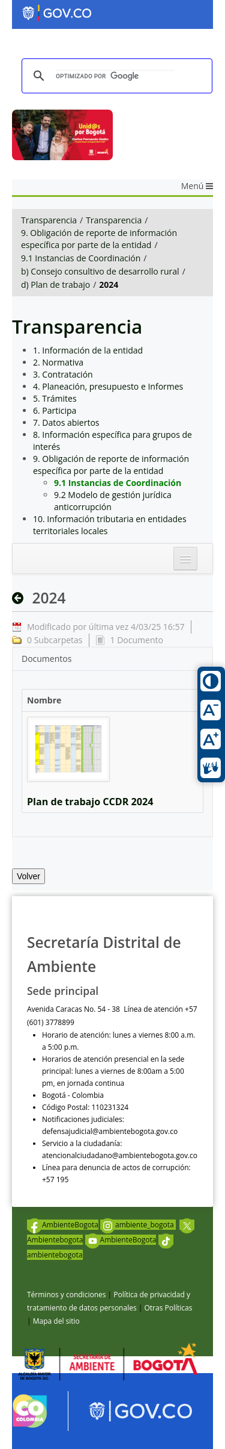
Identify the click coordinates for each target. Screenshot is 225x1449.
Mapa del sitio (56, 1321)
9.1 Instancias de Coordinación (80, 258)
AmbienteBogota (62, 1225)
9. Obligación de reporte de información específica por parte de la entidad (99, 239)
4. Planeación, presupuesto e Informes (108, 386)
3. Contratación (63, 374)
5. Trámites (55, 398)
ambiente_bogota (138, 1225)
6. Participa (54, 410)
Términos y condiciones (66, 1294)
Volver (28, 876)
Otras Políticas (168, 1308)
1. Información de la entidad (88, 350)
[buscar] (115, 76)
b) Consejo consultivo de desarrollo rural (100, 271)
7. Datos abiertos (66, 422)
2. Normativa (58, 362)
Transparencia (49, 220)
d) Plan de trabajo (55, 284)
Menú (197, 186)
